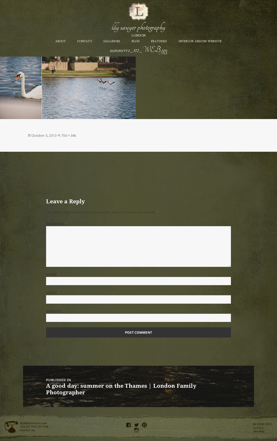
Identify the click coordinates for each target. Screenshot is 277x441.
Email (53, 293)
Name (52, 274)
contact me (28, 430)
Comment (56, 223)
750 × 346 (68, 135)
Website (53, 311)
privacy (258, 427)
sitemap (258, 431)
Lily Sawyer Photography (138, 27)
